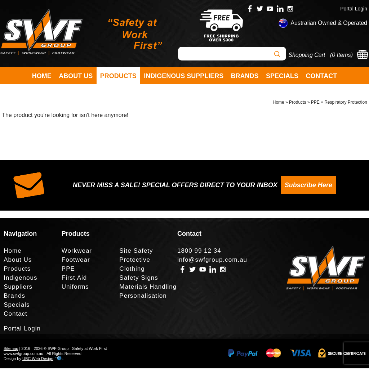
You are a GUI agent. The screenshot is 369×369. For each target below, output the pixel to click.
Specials (282, 76)
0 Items (341, 55)
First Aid (74, 278)
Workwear (77, 251)
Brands (245, 76)
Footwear (76, 260)
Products (118, 76)
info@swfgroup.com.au (212, 260)
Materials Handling (148, 287)
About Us (76, 76)
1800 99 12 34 (199, 251)
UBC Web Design (37, 359)
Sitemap (11, 349)
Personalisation (142, 296)
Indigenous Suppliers (183, 76)
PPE (315, 102)
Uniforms (75, 287)
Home (42, 76)
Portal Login (353, 9)
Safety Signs (138, 278)
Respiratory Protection (345, 102)
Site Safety (136, 251)
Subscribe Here (308, 185)
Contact (321, 76)
